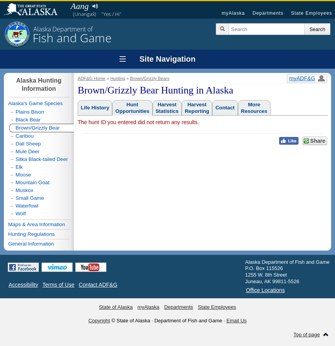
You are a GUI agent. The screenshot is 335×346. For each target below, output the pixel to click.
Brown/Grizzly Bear (38, 128)
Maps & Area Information (36, 224)
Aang (80, 6)
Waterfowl (27, 206)
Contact (225, 108)
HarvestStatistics (167, 108)
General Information (31, 244)
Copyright (99, 321)
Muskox (24, 190)
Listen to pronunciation (95, 6)
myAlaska (233, 13)
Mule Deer (27, 151)
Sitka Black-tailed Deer (42, 159)
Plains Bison (30, 112)
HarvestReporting (197, 108)
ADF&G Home (92, 78)
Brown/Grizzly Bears (149, 78)
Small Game (30, 198)
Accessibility (23, 285)
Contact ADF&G (98, 285)
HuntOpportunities (132, 108)
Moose (23, 175)
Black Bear (28, 120)
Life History (95, 108)
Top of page (306, 334)
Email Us (236, 321)
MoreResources (254, 108)
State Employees (311, 13)
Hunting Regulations (31, 234)
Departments (267, 13)
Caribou (25, 136)
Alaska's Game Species (35, 103)
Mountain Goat (32, 182)
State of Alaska (34, 10)
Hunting (117, 78)
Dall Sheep (28, 144)
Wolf (21, 213)
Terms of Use (58, 285)
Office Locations (265, 290)
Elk (19, 167)
